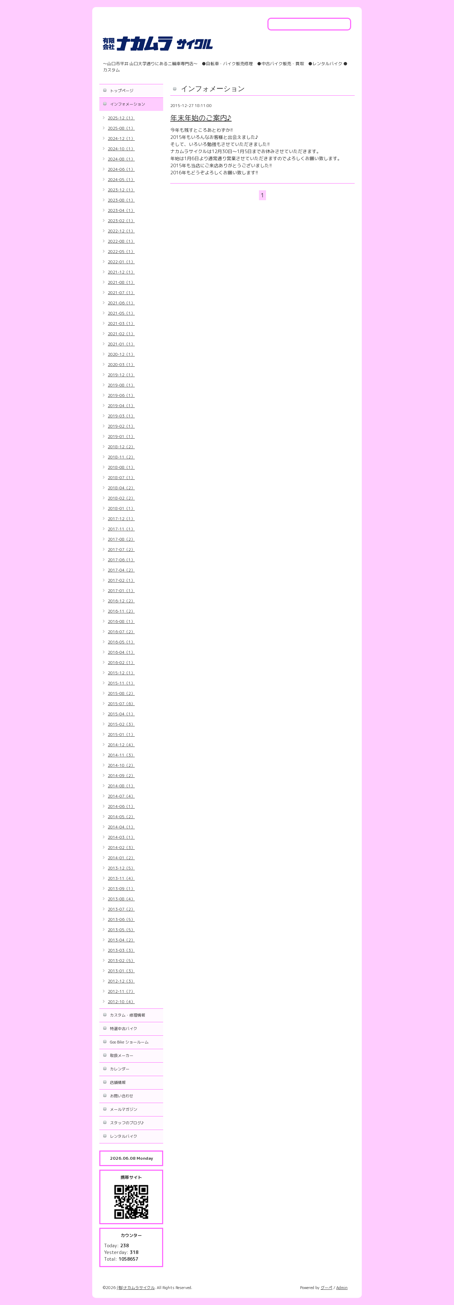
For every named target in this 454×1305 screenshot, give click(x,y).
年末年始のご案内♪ (201, 118)
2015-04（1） (121, 714)
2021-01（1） (121, 344)
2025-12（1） (121, 118)
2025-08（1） (121, 128)
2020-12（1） (121, 354)
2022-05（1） (121, 251)
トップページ (121, 91)
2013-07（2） (121, 909)
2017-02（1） (121, 580)
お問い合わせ (121, 1096)
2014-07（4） (121, 796)
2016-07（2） (121, 632)
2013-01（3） (121, 971)
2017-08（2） (121, 539)
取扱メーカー (121, 1055)
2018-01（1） (121, 508)
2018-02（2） (121, 498)
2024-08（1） (121, 159)
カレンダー (119, 1069)
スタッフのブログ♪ (127, 1123)
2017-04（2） (121, 570)
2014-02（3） (121, 847)
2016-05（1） (121, 642)
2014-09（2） (121, 775)
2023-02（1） (121, 221)
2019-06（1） (121, 395)
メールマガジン (123, 1109)
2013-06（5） (121, 919)
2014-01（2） (121, 858)
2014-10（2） (121, 765)
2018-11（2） (121, 457)
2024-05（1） (121, 179)
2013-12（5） (121, 868)
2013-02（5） (121, 960)
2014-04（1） (121, 827)
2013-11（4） (121, 878)
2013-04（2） (121, 940)
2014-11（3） (121, 755)
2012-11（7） (121, 991)
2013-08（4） (121, 899)
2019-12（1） (121, 375)
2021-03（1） (121, 323)
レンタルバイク (123, 1136)
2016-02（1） (121, 662)
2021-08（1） (121, 282)
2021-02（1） (121, 334)
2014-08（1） (121, 786)
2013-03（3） (121, 950)
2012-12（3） (121, 981)
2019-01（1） (121, 436)
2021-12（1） (121, 272)
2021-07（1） (121, 293)
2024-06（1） (121, 169)
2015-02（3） (121, 724)
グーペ (326, 1287)
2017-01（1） (121, 591)
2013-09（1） (121, 888)
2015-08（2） (121, 693)
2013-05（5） (121, 930)
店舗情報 (118, 1082)
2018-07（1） (121, 477)
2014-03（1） (121, 837)
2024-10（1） (121, 149)
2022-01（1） (121, 262)
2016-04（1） (121, 652)
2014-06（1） (121, 806)
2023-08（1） (121, 200)
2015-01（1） (121, 734)
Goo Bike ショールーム (129, 1042)
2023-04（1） (121, 210)
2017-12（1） (121, 519)
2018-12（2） (121, 447)
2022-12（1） (121, 231)
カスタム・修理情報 (127, 1015)
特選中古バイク (123, 1028)
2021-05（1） (121, 313)
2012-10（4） (121, 1002)
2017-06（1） (121, 560)
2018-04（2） (121, 488)
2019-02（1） (121, 426)
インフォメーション (127, 104)
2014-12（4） (121, 745)
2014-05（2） (121, 817)
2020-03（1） (121, 364)
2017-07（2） (121, 549)
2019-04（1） (121, 406)
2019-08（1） (121, 385)
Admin (342, 1287)
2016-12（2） (121, 601)
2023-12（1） (121, 190)
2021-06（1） (121, 303)
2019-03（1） (121, 416)
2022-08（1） (121, 241)
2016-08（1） (121, 621)
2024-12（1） (121, 138)
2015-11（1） (121, 683)
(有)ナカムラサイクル (136, 1287)
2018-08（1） (121, 467)
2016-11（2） (121, 611)
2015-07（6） (121, 704)
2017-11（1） (121, 529)
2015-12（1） (121, 673)
